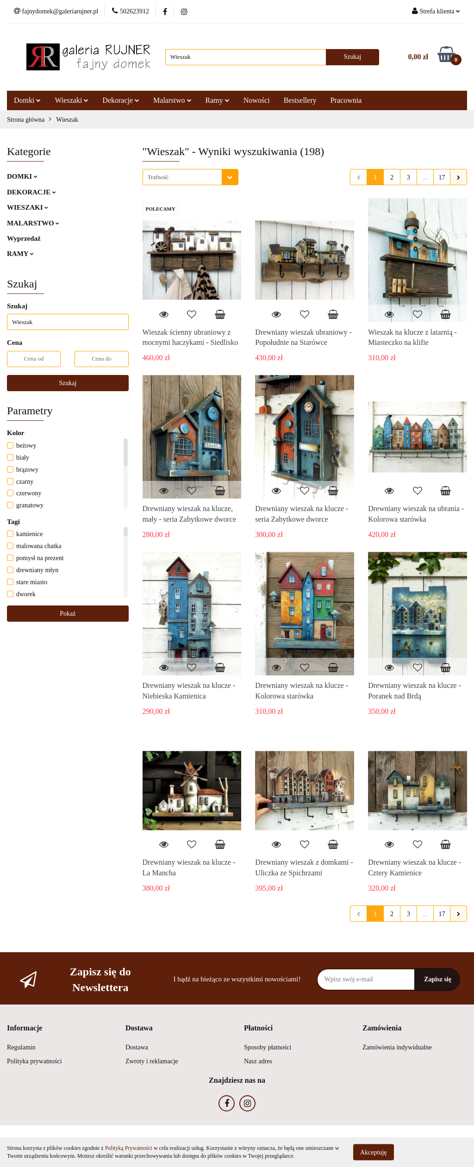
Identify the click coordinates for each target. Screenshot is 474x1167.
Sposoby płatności (267, 1047)
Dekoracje (120, 100)
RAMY (20, 253)
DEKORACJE (31, 192)
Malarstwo (172, 100)
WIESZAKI (27, 207)
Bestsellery (300, 100)
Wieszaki (71, 100)
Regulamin (21, 1047)
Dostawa (136, 1047)
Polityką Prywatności (128, 1148)
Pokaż (67, 613)
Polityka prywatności (34, 1061)
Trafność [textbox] (158, 177)
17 (442, 177)
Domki (27, 100)
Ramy (218, 100)
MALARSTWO (33, 223)
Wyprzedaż (24, 238)
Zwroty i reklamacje (151, 1061)
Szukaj (67, 383)
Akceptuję (373, 1151)
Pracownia (346, 100)
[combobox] (190, 177)
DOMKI (22, 176)
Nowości (256, 100)
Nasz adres (258, 1061)
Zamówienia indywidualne (397, 1047)
